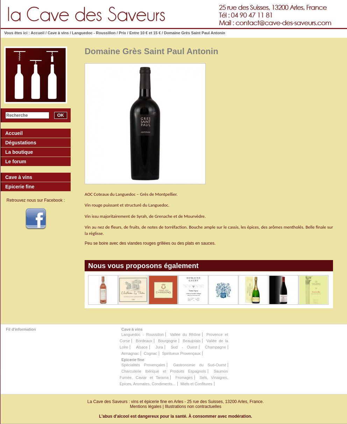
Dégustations (20, 142)
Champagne (215, 347)
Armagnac (130, 353)
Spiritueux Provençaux (181, 353)
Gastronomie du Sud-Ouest (199, 365)
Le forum (15, 161)
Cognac (150, 353)
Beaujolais (191, 341)
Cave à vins (58, 33)
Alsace (142, 347)
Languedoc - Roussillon (94, 33)
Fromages (184, 377)
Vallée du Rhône (185, 334)
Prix (122, 33)
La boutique (19, 152)
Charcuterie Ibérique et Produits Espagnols (163, 371)
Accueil (37, 33)
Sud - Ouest (184, 347)
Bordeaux (144, 341)
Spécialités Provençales (143, 365)
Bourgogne (167, 341)
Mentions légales (145, 406)
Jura (159, 347)
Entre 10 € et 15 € (145, 33)
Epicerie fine (132, 360)
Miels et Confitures (196, 384)
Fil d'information (21, 329)
